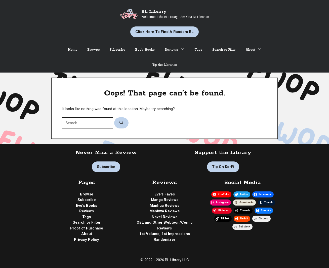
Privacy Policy (86, 239)
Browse (93, 50)
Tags (198, 50)
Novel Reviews (164, 217)
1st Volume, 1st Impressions (164, 233)
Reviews (177, 49)
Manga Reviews (164, 199)
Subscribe (117, 50)
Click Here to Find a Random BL (164, 31)
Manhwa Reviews (164, 211)
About (256, 49)
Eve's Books (86, 205)
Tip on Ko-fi (223, 166)
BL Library (154, 11)
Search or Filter (224, 50)
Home (72, 50)
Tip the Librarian (164, 65)
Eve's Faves (164, 194)
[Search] (121, 123)
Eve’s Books (145, 50)
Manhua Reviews (164, 205)
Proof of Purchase (86, 228)
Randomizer (164, 239)
